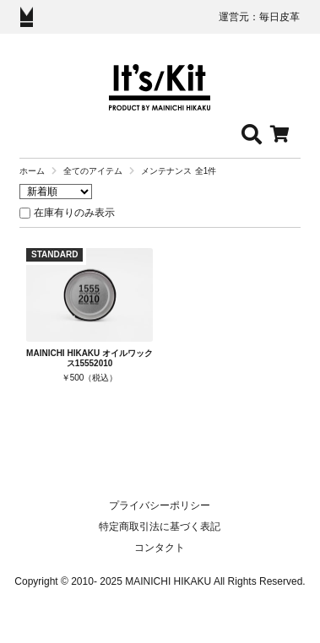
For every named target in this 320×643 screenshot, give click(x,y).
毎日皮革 (279, 17)
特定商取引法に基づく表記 (159, 526)
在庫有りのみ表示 (74, 213)
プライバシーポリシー (159, 505)
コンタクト (159, 548)
